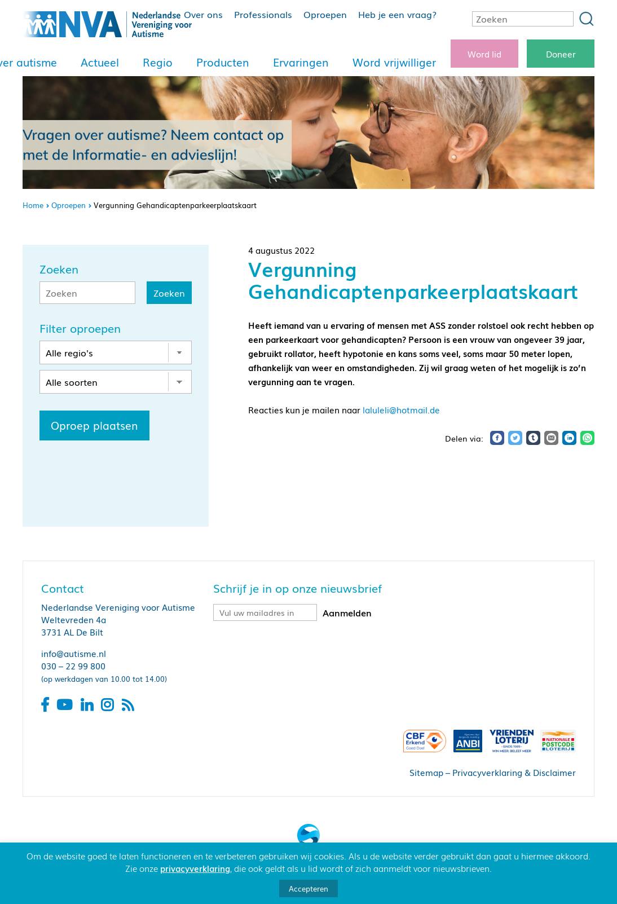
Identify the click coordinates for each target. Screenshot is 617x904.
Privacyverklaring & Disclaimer (514, 772)
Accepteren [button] (308, 888)
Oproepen (325, 14)
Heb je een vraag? (397, 14)
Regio (158, 62)
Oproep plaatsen (94, 425)
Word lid (484, 53)
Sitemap (426, 772)
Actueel (100, 62)
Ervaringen (301, 62)
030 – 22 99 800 (73, 665)
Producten (222, 62)
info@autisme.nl (73, 653)
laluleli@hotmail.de (401, 409)
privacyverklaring (195, 868)
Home (33, 205)
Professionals (263, 14)
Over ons (203, 14)
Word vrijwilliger (394, 62)
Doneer (561, 53)
